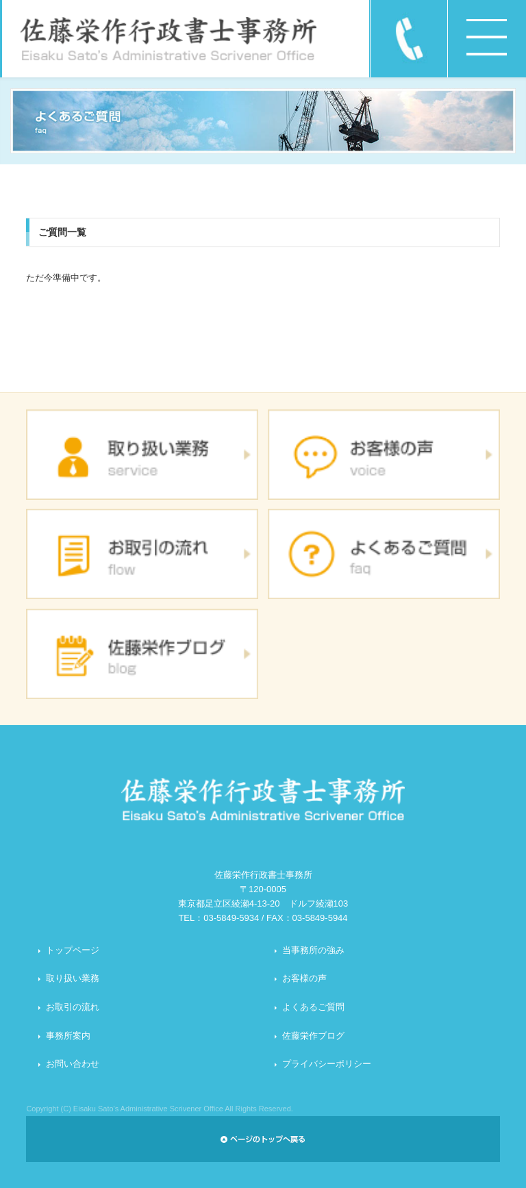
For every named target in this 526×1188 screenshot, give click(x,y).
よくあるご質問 (313, 1007)
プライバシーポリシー (326, 1064)
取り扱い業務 (72, 978)
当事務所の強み (313, 950)
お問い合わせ (72, 1064)
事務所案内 (68, 1036)
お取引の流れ (72, 1007)
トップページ (72, 950)
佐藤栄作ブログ (313, 1036)
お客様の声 (304, 978)
